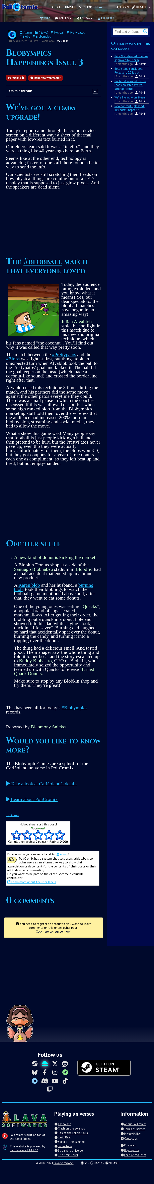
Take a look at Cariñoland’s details (41, 783)
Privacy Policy (130, 1134)
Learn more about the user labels (31, 882)
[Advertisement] (53, 225)
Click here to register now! (53, 931)
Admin (25, 32)
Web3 (45, 18)
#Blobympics (74, 707)
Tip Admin (12, 815)
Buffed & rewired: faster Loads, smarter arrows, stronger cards (130, 85)
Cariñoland (62, 1124)
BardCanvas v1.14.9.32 (24, 1150)
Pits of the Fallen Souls (71, 1133)
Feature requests (133, 1155)
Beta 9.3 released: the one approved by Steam (131, 58)
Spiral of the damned (69, 1142)
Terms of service (132, 1129)
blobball (57, 32)
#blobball (42, 261)
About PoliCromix (133, 1124)
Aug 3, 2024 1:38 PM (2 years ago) (32, 40)
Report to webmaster (45, 77)
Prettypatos (76, 32)
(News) (41, 32)
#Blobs (13, 358)
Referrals (105, 18)
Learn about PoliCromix (32, 799)
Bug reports (129, 1150)
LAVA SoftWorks (64, 1163)
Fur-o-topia (63, 1146)
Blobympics (41, 36)
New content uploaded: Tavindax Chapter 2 (129, 108)
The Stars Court (66, 1155)
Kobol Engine (23, 1139)
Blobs (24, 36)
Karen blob (29, 585)
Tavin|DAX (62, 1137)
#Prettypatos (64, 354)
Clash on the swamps (69, 1128)
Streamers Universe (68, 1150)
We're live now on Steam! (130, 97)
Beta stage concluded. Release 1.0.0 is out (128, 70)
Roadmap (127, 1145)
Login (122, 7)
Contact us (129, 1138)
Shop (88, 7)
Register (141, 7)
